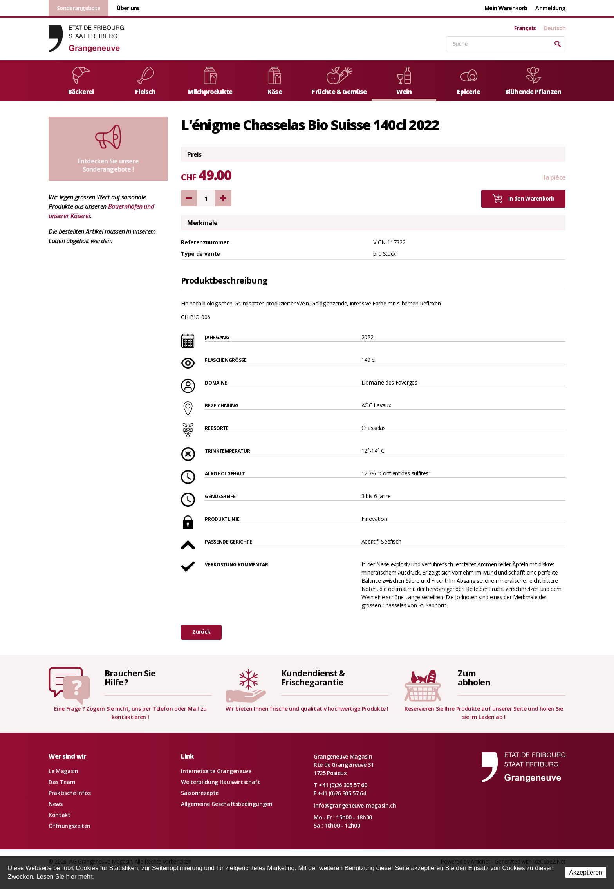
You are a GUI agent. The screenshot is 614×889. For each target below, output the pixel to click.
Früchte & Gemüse (339, 81)
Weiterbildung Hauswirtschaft (220, 782)
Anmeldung (550, 8)
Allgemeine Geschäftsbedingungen (226, 804)
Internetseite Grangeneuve (216, 771)
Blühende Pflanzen (533, 81)
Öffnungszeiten (69, 825)
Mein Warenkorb (505, 8)
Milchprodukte (210, 81)
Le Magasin (63, 771)
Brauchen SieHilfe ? (130, 678)
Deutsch (554, 28)
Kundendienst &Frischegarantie (313, 678)
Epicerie (469, 81)
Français (524, 28)
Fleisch (146, 81)
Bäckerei (81, 81)
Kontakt (59, 815)
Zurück (201, 631)
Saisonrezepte (199, 793)
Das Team (62, 782)
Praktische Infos (69, 793)
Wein (404, 81)
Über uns (128, 8)
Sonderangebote (78, 8)
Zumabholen (474, 678)
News (56, 804)
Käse (275, 81)
